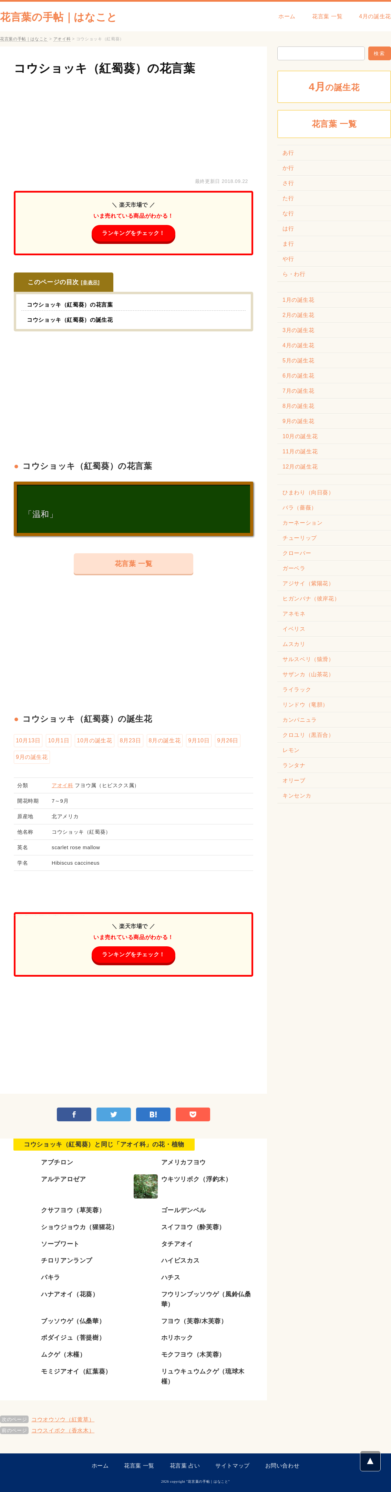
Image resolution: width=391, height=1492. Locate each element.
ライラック (296, 689)
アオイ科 (62, 785)
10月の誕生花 (94, 740)
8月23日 (130, 740)
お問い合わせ (282, 1466)
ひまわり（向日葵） (308, 492)
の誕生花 (334, 86)
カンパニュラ (299, 720)
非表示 (90, 282)
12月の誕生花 (300, 467)
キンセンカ (296, 796)
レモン (291, 750)
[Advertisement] (133, 125)
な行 (288, 213)
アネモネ (294, 614)
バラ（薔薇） (299, 508)
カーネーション (302, 523)
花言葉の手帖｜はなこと (58, 17)
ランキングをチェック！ (133, 233)
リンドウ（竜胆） (305, 705)
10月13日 (28, 740)
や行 (288, 259)
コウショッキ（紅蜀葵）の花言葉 (104, 68)
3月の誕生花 (298, 330)
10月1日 (58, 740)
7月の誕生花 (298, 391)
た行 (288, 198)
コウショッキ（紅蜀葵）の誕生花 (70, 320)
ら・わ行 (294, 274)
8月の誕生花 (165, 740)
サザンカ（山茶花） (308, 674)
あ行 (288, 153)
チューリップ (299, 538)
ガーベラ (294, 568)
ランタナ (294, 765)
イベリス (294, 629)
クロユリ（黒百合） (308, 735)
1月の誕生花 (298, 300)
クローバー (296, 553)
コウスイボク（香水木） (62, 1430)
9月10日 (198, 740)
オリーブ (294, 780)
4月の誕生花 (375, 16)
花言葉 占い (185, 1466)
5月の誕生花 (298, 360)
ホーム (287, 16)
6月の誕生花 (298, 376)
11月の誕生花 (300, 451)
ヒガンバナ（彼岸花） (311, 598)
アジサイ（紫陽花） (308, 583)
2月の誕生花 (298, 315)
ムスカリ (294, 644)
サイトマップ (232, 1466)
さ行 (288, 183)
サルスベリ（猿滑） (308, 659)
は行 (288, 228)
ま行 (288, 244)
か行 (288, 168)
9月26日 (227, 740)
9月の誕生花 (32, 757)
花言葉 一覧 (327, 16)
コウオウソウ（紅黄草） (62, 1419)
